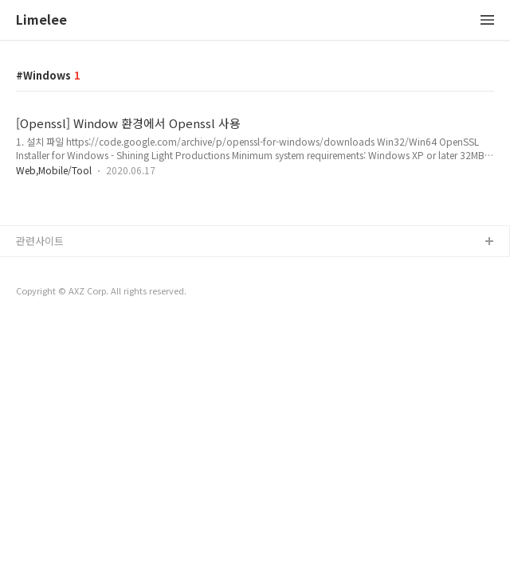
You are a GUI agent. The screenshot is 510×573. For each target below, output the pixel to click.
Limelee (41, 20)
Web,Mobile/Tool (54, 170)
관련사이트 (40, 240)
